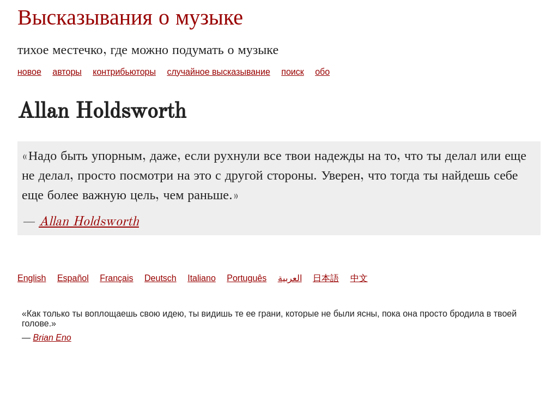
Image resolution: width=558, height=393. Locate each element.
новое (29, 71)
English (31, 278)
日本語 (326, 278)
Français (116, 278)
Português (246, 278)
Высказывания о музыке (130, 17)
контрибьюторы (124, 71)
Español (73, 278)
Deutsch (160, 278)
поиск (292, 71)
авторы (67, 71)
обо (322, 71)
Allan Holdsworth (89, 221)
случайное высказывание (218, 71)
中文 (359, 278)
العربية (290, 278)
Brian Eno (52, 337)
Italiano (201, 278)
